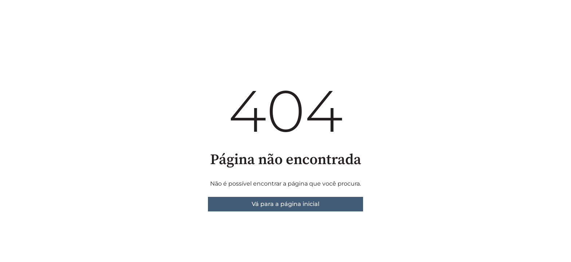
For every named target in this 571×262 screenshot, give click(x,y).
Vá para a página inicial (285, 204)
